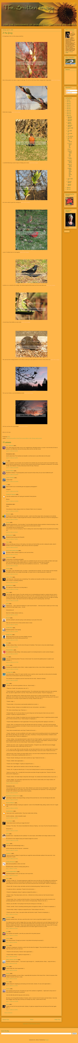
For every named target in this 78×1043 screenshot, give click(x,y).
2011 (68, 112)
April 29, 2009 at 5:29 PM (12, 808)
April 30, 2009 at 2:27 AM (12, 830)
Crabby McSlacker (10, 861)
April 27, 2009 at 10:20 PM (12, 467)
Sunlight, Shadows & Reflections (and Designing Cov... (70, 172)
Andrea (8, 938)
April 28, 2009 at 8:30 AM (12, 554)
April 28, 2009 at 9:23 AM (12, 565)
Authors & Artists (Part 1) (70, 165)
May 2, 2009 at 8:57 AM (11, 963)
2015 (68, 105)
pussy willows (25, 438)
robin (30, 438)
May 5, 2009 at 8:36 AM (11, 978)
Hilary (7, 683)
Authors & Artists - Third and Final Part (70, 153)
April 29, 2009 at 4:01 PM (12, 792)
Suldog (8, 568)
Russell (8, 617)
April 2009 (70, 137)
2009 (68, 115)
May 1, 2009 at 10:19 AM (12, 914)
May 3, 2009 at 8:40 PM (11, 970)
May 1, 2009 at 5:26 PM (11, 942)
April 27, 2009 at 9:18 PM (12, 458)
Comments (69, 92)
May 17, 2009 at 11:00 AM (12, 1001)
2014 (68, 106)
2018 (68, 100)
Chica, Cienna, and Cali (12, 959)
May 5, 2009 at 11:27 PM (12, 985)
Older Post (57, 1019)
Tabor (7, 542)
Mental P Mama (10, 470)
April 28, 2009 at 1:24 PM (12, 614)
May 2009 (70, 136)
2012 (68, 110)
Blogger (47, 1039)
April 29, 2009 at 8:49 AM (12, 680)
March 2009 (70, 178)
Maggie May (9, 634)
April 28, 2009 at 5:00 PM (12, 647)
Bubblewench (9, 535)
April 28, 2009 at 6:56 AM (12, 532)
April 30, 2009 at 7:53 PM (12, 850)
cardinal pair (9, 438)
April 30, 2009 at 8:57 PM (12, 858)
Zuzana (8, 522)
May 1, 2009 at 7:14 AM (11, 868)
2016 (68, 103)
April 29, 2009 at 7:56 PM (12, 818)
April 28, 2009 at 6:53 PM (12, 654)
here (68, 47)
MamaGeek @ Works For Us (13, 795)
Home (31, 1019)
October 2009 (69, 123)
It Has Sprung (70, 141)
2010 (68, 113)
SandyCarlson (9, 811)
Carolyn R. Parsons (11, 494)
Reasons (8, 514)
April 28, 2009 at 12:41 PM (12, 600)
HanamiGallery (9, 650)
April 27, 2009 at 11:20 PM (12, 501)
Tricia (7, 833)
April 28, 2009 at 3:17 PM (12, 640)
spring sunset (39, 438)
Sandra (8, 973)
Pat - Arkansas (9, 445)
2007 (68, 189)
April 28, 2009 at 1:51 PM (12, 631)
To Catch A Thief (70, 158)
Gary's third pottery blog (12, 550)
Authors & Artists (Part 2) (70, 161)
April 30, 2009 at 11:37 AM (12, 840)
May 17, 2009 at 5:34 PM (12, 1009)
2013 (68, 108)
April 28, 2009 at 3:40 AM (12, 519)
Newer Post (6, 1019)
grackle (14, 438)
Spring (33, 438)
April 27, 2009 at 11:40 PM (12, 511)
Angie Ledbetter (10, 477)
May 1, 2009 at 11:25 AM (12, 935)
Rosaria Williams (10, 802)
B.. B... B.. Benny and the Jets (70, 145)
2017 (68, 101)
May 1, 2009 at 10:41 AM (12, 928)
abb (7, 931)
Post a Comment (8, 1012)
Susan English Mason (11, 871)
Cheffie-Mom (9, 627)
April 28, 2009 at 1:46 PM (12, 624)
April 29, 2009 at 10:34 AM (12, 783)
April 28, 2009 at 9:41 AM (12, 574)
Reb (7, 643)
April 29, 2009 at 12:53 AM (12, 669)
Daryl (7, 603)
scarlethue (8, 917)
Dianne (8, 843)
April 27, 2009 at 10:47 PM (12, 491)
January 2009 (69, 185)
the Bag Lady (9, 672)
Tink (7, 656)
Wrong (69, 149)
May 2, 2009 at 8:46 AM (11, 956)
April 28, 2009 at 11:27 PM (12, 662)
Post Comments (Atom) (34, 1023)
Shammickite (9, 557)
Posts (68, 90)
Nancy (7, 592)
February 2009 (70, 182)
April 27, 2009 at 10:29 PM (12, 474)
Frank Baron (9, 821)
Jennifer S (8, 853)
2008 (68, 187)
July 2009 (70, 130)
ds (6, 460)
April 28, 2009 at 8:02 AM (12, 547)
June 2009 (70, 133)
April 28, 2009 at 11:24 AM (12, 589)
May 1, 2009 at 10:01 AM (12, 875)
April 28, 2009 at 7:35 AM (12, 539)
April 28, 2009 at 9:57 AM (12, 582)
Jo (6, 484)
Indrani (8, 665)
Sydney (8, 988)
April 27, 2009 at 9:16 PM (12, 451)
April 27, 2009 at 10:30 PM (12, 481)
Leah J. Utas (9, 577)
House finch (19, 438)
